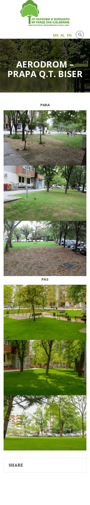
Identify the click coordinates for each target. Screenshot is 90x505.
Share (16, 465)
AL (62, 35)
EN (69, 35)
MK (56, 35)
